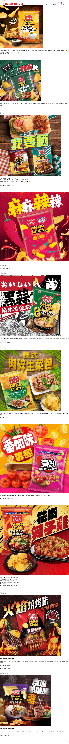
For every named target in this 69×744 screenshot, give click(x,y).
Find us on (56, 2)
